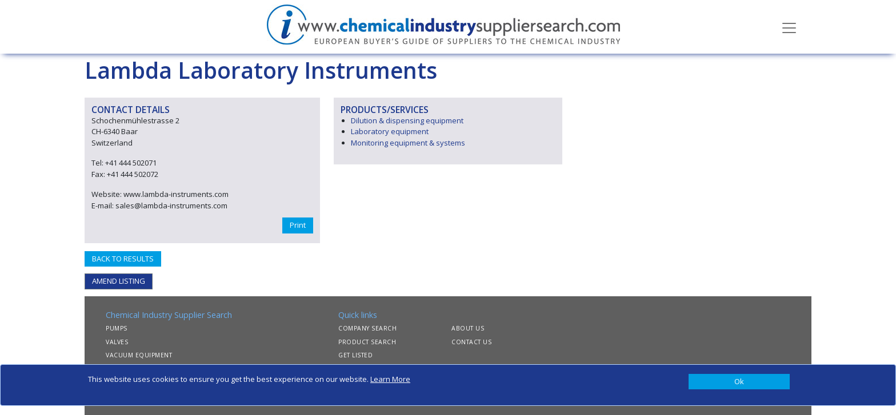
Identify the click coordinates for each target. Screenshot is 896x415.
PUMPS (116, 328)
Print (298, 225)
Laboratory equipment (390, 131)
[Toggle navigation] (789, 27)
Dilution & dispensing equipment (407, 120)
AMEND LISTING (118, 281)
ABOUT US (467, 328)
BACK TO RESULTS (123, 258)
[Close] (739, 382)
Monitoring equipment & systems (408, 143)
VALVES (117, 342)
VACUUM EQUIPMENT (139, 355)
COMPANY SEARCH (367, 328)
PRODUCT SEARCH (367, 342)
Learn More (390, 379)
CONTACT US (471, 342)
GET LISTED (355, 355)
